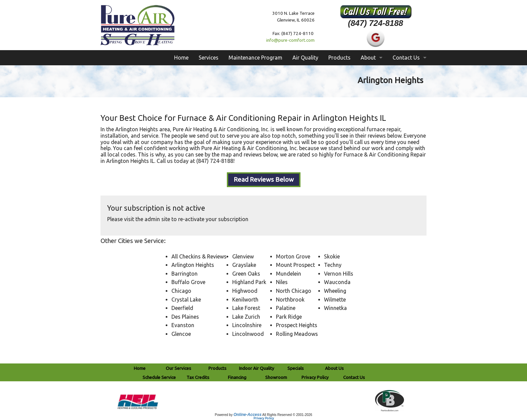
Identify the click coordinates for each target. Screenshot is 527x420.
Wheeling (335, 291)
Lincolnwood (248, 334)
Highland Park (249, 282)
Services (208, 58)
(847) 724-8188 (375, 23)
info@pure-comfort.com (290, 40)
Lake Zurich (246, 317)
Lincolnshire (246, 325)
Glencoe (181, 334)
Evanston (182, 325)
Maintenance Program (255, 58)
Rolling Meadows (297, 334)
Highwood (244, 291)
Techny (332, 265)
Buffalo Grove (188, 282)
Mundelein (288, 274)
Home (181, 58)
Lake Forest (246, 308)
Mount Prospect (295, 265)
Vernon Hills (338, 274)
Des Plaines (185, 317)
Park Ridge (289, 317)
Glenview (243, 256)
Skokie (332, 256)
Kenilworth (245, 299)
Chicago (181, 291)
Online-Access (247, 414)
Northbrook (290, 299)
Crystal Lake (186, 299)
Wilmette (335, 299)
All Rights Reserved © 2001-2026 (287, 415)
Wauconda (337, 282)
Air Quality (305, 58)
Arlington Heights (192, 265)
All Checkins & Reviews (199, 256)
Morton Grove (293, 256)
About (368, 58)
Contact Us (406, 58)
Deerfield (182, 308)
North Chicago (293, 291)
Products (339, 58)
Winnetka (335, 308)
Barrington (184, 274)
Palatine (285, 308)
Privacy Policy (263, 418)
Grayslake (244, 265)
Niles (282, 282)
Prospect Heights (296, 325)
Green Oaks (246, 274)
